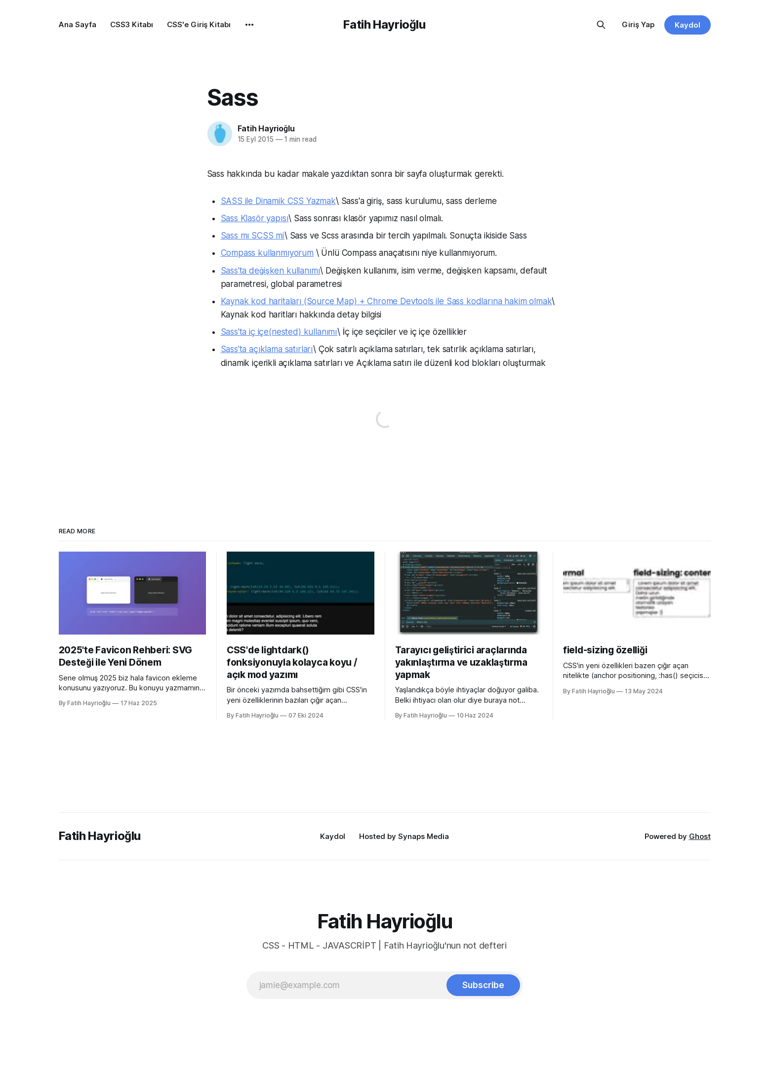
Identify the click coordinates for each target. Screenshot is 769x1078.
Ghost (700, 836)
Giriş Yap (638, 24)
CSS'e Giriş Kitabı (199, 24)
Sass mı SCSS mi (252, 235)
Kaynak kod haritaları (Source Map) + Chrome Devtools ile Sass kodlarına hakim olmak (386, 301)
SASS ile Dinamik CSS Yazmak (278, 201)
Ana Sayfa (77, 24)
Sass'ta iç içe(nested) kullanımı (279, 332)
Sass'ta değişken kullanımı (271, 271)
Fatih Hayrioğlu (384, 24)
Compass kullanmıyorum (267, 253)
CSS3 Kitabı (131, 24)
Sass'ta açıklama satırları (267, 349)
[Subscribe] (483, 985)
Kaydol (687, 25)
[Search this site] (601, 25)
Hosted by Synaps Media (404, 836)
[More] (249, 25)
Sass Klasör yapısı (255, 218)
